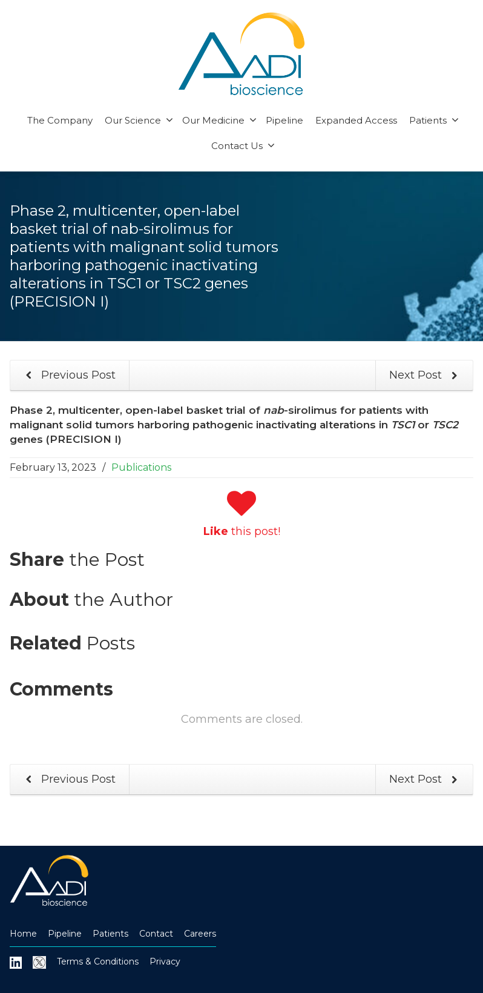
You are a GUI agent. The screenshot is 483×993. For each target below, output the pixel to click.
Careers (200, 933)
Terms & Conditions (98, 961)
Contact (156, 933)
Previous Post (68, 375)
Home (23, 933)
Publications (141, 467)
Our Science (139, 120)
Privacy (165, 961)
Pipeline (284, 120)
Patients (434, 120)
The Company (60, 120)
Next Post (425, 375)
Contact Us (243, 145)
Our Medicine (219, 120)
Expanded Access (356, 120)
